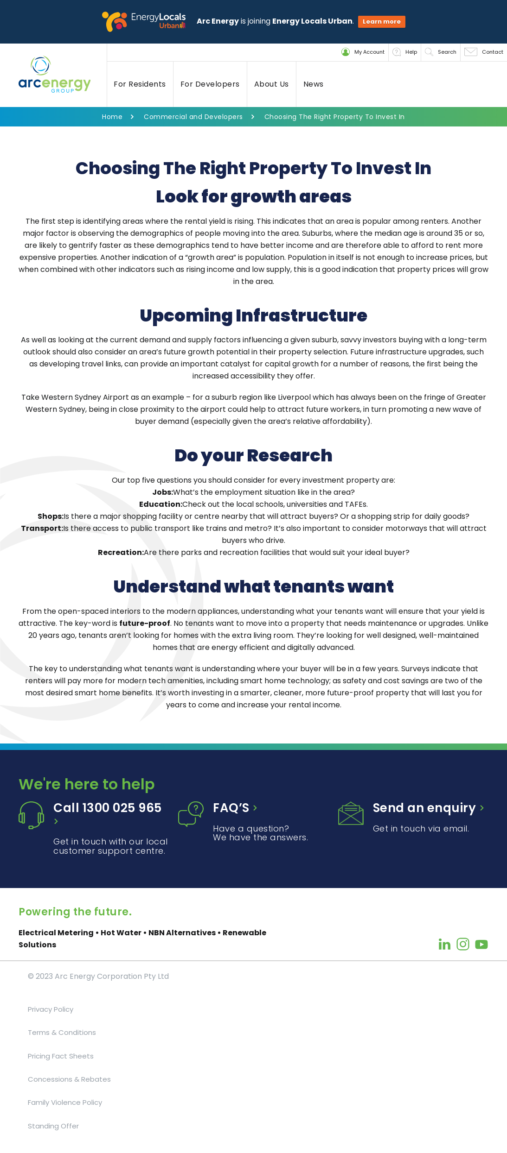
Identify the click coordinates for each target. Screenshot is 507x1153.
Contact (483, 52)
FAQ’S (235, 808)
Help (404, 52)
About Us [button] (271, 84)
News (313, 84)
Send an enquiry (429, 808)
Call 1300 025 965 (107, 812)
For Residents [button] (140, 84)
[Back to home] (63, 74)
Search (440, 52)
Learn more (382, 21)
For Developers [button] (210, 84)
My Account (363, 52)
